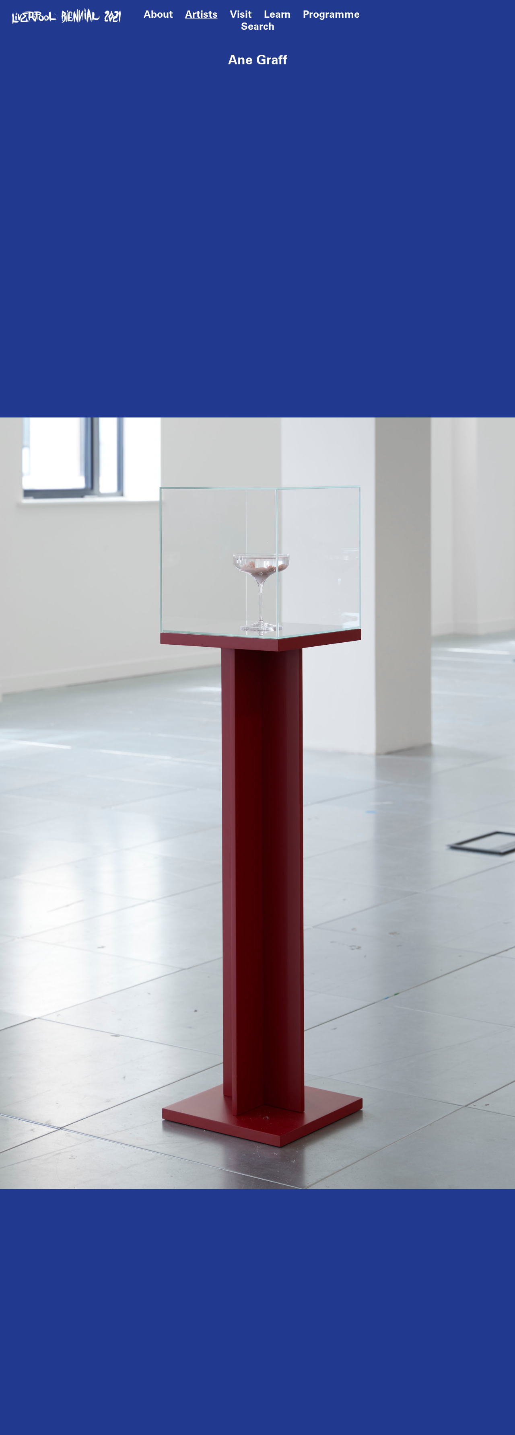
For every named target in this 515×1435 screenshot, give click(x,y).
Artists (201, 14)
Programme (331, 14)
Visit (241, 14)
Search (257, 26)
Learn (277, 14)
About (158, 14)
